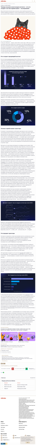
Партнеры (3, 427)
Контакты (5, 435)
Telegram (28, 435)
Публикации (6, 3)
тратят (2, 97)
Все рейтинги (32, 377)
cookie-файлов (28, 439)
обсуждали (21, 45)
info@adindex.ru (6, 439)
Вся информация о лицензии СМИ (24, 406)
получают (11, 240)
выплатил (7, 165)
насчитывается (10, 59)
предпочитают (11, 307)
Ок (27, 442)
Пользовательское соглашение (23, 408)
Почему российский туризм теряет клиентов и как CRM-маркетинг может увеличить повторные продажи (16, 330)
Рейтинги (21, 423)
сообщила (3, 162)
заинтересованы (19, 324)
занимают (27, 294)
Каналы (13, 3)
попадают (9, 179)
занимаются (27, 94)
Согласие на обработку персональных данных (26, 410)
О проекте (3, 423)
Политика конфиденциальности (23, 407)
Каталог (2, 429)
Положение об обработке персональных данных (26, 409)
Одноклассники (18, 437)
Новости (2, 431)
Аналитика (10, 3)
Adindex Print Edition (23, 425)
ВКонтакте (5, 437)
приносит (12, 186)
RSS (15, 435)
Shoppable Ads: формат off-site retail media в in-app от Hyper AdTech (13, 345)
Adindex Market (22, 427)
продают (21, 244)
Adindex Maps (21, 429)
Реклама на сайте (4, 425)
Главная (2, 3)
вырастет (9, 250)
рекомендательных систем (25, 440)
